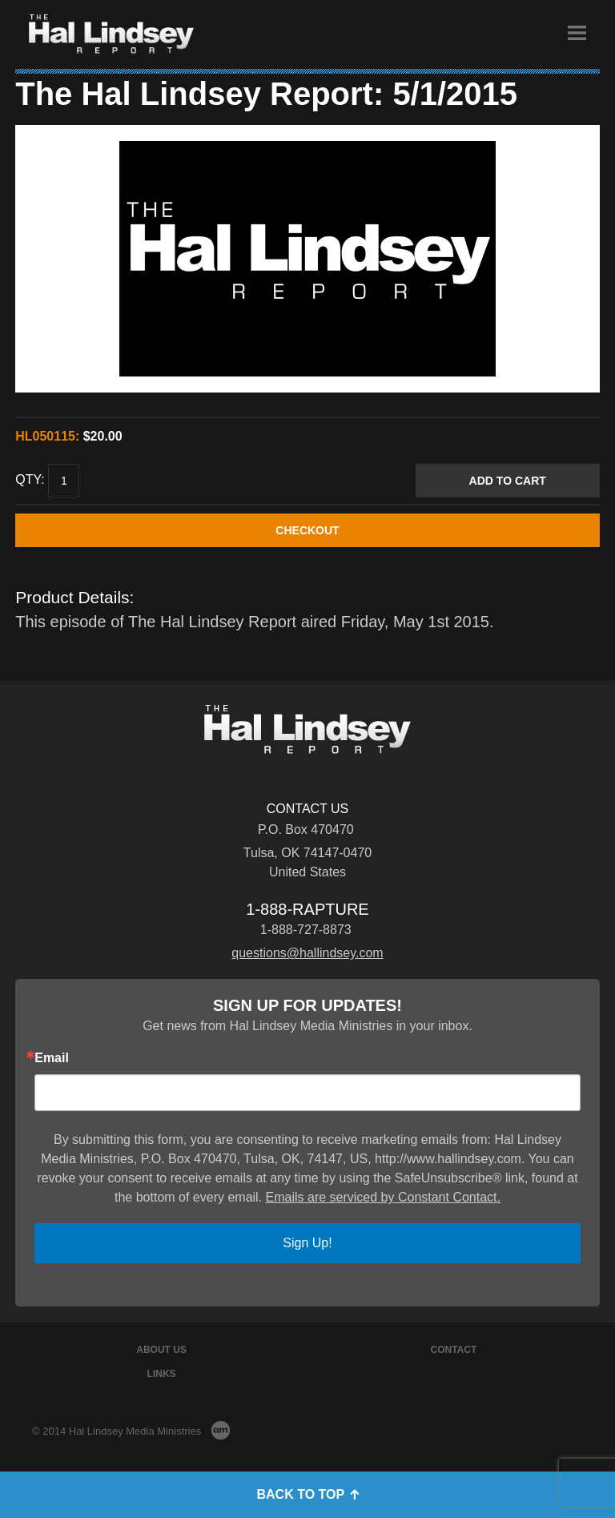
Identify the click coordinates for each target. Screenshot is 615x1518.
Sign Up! (307, 1243)
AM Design (220, 1430)
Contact (454, 1349)
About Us (161, 1349)
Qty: (29, 480)
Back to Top (307, 1494)
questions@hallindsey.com (307, 953)
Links (161, 1373)
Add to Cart (507, 480)
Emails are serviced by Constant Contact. (383, 1197)
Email (51, 1058)
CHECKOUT (307, 530)
